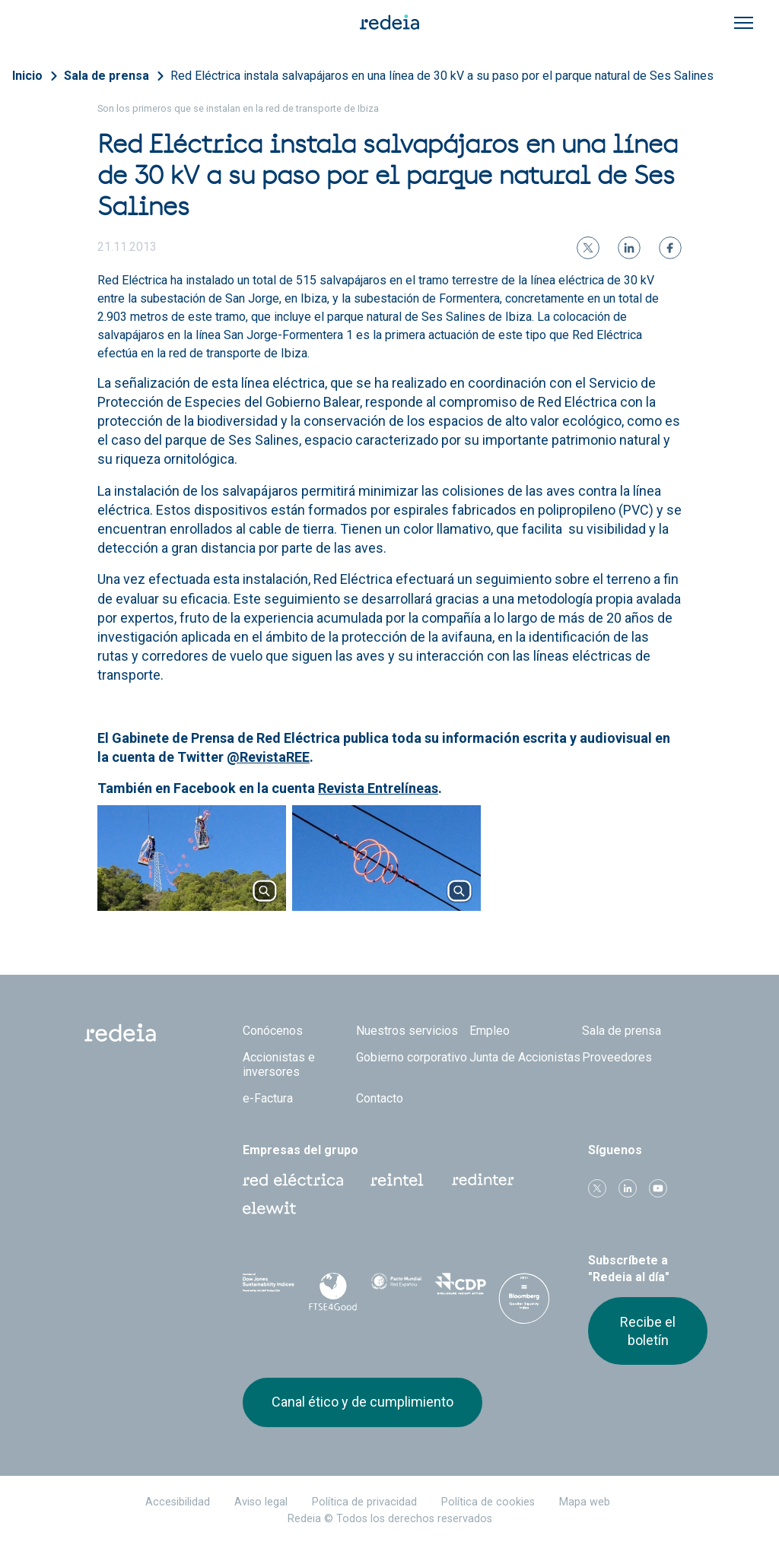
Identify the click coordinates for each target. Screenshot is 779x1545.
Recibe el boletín (648, 1331)
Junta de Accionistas (524, 1057)
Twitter (597, 1188)
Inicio (27, 75)
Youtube (658, 1188)
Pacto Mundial (396, 1289)
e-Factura (268, 1098)
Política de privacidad (364, 1502)
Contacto (379, 1098)
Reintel (397, 1180)
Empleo (489, 1030)
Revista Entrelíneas (378, 788)
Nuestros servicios (407, 1030)
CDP (460, 1289)
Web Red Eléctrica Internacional (483, 1180)
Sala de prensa (106, 75)
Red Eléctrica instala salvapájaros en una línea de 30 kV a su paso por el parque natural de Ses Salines (442, 75)
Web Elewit (269, 1208)
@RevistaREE (268, 757)
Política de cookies (488, 1502)
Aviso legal (261, 1502)
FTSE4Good (332, 1292)
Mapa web (584, 1502)
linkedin (627, 1188)
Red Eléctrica (293, 1180)
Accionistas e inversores (279, 1064)
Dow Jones (268, 1289)
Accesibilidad (177, 1502)
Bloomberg (524, 1304)
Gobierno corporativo (411, 1057)
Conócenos (273, 1030)
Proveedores (617, 1057)
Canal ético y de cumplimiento (362, 1402)
